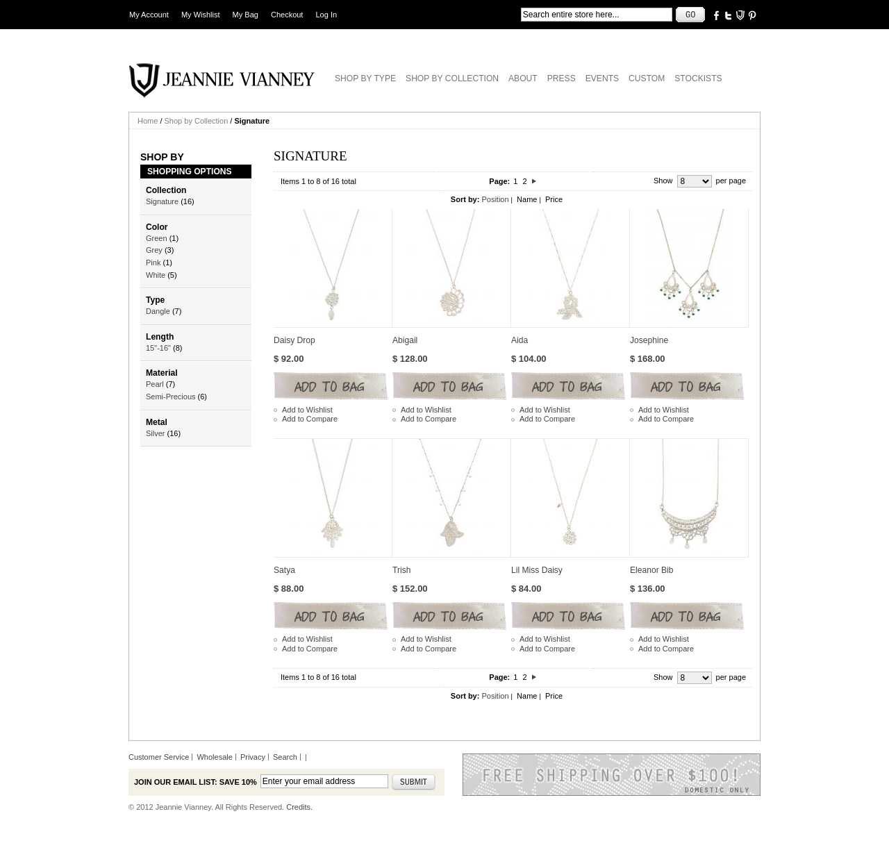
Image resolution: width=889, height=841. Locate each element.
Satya (284, 570)
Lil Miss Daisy (537, 570)
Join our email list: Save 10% (195, 782)
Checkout (287, 14)
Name (527, 199)
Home (148, 121)
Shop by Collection (197, 121)
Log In (327, 14)
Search (285, 757)
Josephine (649, 340)
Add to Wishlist (307, 410)
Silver (155, 433)
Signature (162, 201)
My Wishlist (200, 14)
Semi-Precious (171, 396)
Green (156, 238)
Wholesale (214, 757)
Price (554, 199)
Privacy (252, 757)
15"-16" (158, 348)
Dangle (158, 311)
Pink (153, 262)
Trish (401, 570)
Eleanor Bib (652, 570)
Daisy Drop (294, 340)
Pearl (155, 384)
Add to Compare (310, 419)
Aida (519, 340)
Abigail (404, 340)
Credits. (299, 807)
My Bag (245, 14)
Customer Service (158, 757)
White (155, 275)
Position (494, 199)
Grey (154, 250)
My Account (149, 14)
